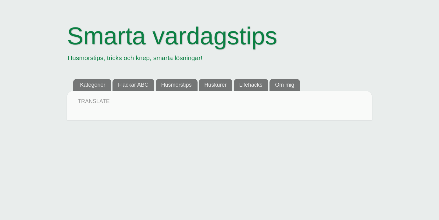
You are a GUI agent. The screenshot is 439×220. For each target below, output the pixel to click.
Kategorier (92, 85)
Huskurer (215, 85)
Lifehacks (250, 85)
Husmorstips (176, 85)
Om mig (284, 85)
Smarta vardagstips (172, 35)
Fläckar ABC (133, 85)
